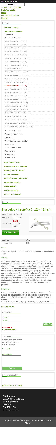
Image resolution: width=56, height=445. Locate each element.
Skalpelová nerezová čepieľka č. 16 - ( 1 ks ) (19, 127)
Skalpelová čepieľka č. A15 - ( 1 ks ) (16, 103)
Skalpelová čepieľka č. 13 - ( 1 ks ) (16, 92)
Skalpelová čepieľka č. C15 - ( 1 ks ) (16, 106)
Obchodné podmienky (10, 15)
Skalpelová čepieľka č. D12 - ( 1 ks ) (16, 89)
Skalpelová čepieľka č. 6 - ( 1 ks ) (15, 41)
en (11, 1)
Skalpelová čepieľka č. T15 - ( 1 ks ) (16, 109)
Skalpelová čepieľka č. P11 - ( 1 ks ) (16, 72)
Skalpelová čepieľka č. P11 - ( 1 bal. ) (17, 75)
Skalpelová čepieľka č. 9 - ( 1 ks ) (15, 48)
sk (5, 1)
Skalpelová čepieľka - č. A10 (14, 68)
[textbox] (13, 4)
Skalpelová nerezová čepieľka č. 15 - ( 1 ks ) (19, 123)
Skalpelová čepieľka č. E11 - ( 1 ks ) (16, 79)
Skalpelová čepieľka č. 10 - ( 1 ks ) (16, 55)
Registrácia (7, 327)
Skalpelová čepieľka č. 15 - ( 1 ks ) (16, 99)
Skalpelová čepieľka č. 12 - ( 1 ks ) (16, 86)
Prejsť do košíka (8, 10)
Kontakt (4, 18)
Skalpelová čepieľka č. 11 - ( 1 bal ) (16, 65)
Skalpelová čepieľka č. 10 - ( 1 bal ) (16, 58)
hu (16, 1)
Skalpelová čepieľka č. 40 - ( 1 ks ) (16, 120)
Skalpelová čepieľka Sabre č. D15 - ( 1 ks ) (18, 113)
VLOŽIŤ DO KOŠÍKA (10, 232)
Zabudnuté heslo (9, 330)
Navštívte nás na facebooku (12, 385)
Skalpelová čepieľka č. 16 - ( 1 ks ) (16, 116)
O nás (3, 13)
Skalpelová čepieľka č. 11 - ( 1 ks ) (16, 62)
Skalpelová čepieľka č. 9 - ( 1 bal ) (16, 51)
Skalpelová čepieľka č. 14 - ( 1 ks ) (16, 96)
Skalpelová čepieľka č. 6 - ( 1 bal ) (16, 44)
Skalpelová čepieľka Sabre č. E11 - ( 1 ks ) (18, 82)
